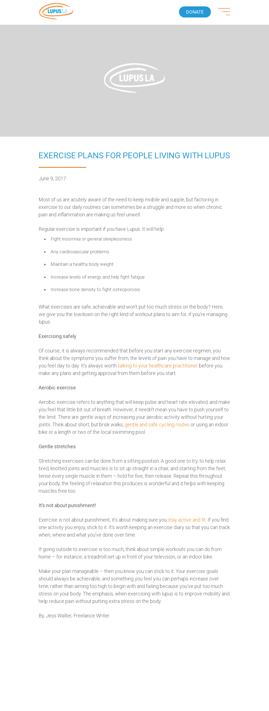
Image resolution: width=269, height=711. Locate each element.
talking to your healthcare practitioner (158, 366)
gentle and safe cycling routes (157, 424)
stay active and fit (187, 520)
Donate (195, 12)
